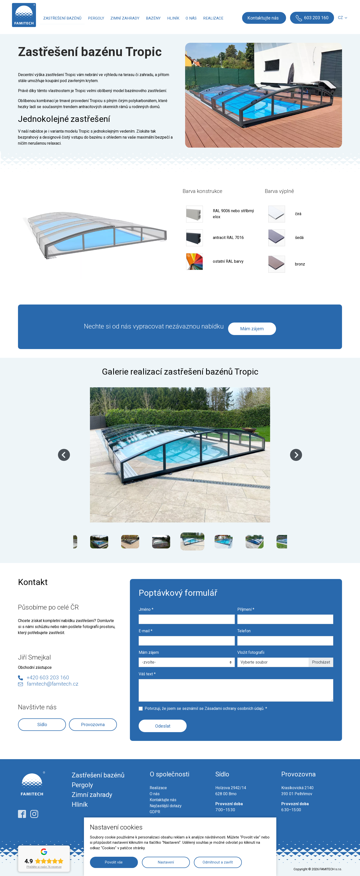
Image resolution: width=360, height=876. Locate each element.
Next (296, 455)
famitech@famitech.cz (52, 684)
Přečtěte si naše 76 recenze (43, 866)
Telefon (244, 631)
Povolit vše (114, 862)
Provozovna (93, 724)
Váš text (147, 674)
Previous (64, 455)
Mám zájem (252, 328)
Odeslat (162, 726)
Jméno (146, 609)
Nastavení (166, 862)
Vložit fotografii (250, 652)
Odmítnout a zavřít (218, 862)
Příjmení (245, 609)
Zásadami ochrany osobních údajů (234, 708)
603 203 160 (315, 17)
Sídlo (42, 724)
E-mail (145, 631)
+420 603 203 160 (48, 678)
